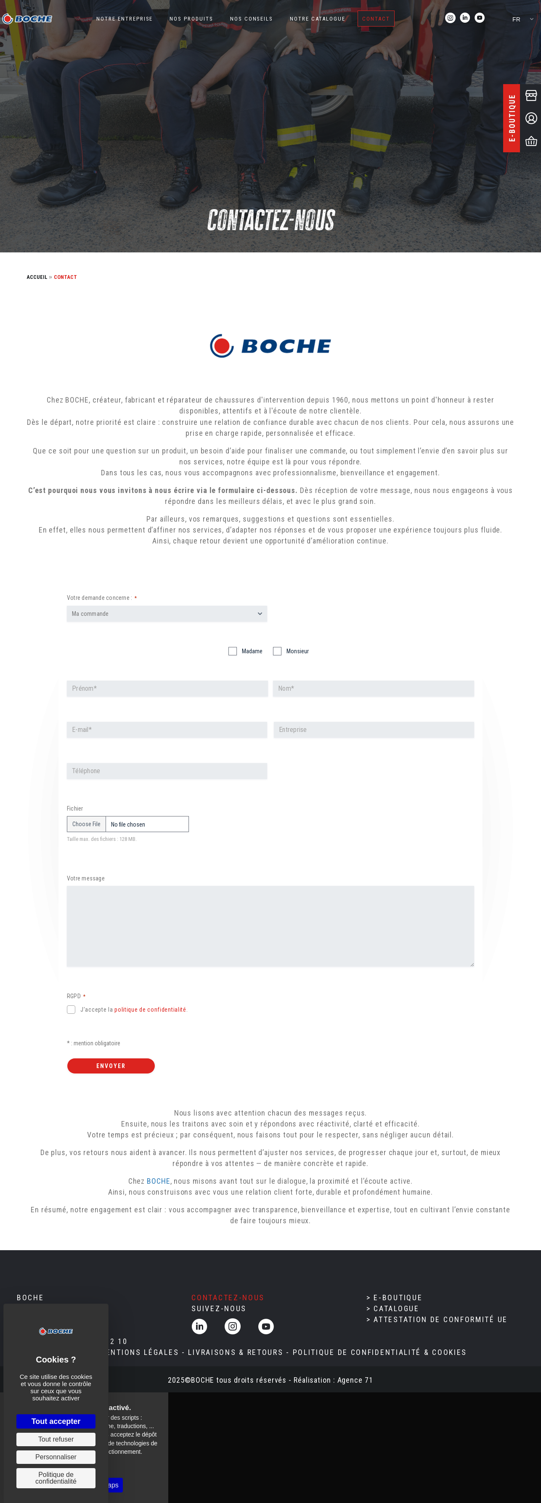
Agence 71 (355, 1380)
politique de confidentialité (150, 1009)
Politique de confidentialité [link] (56, 1478)
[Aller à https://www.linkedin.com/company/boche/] (465, 18)
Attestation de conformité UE (441, 1319)
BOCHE (158, 1181)
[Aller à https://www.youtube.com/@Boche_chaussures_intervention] (480, 18)
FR (516, 19)
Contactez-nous (228, 1297)
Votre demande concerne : (102, 598)
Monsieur (297, 651)
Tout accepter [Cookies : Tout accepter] (56, 1421)
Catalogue (396, 1308)
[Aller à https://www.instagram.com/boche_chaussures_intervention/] (450, 18)
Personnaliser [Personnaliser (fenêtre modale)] (56, 1457)
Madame (252, 651)
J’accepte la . (134, 1009)
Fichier (75, 808)
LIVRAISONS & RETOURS (235, 1352)
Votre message (86, 878)
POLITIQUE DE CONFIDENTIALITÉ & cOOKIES (380, 1352)
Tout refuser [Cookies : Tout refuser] (56, 1439)
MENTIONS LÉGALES (139, 1352)
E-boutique (398, 1297)
